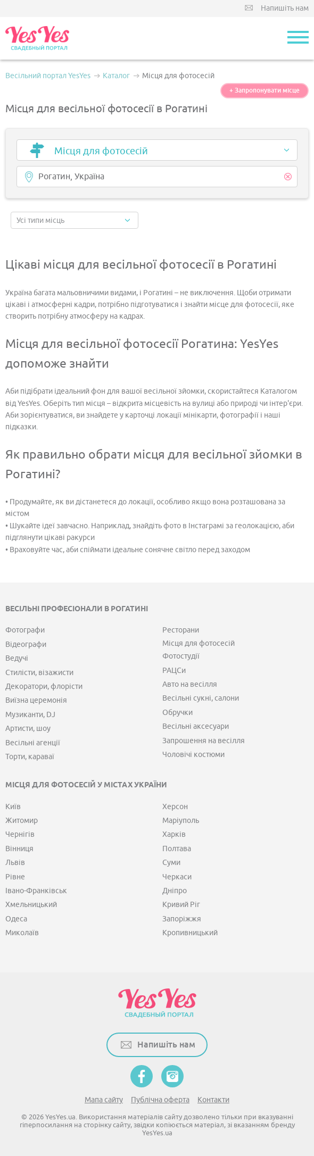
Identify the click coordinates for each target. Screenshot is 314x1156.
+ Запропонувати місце (264, 90)
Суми (171, 862)
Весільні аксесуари (195, 726)
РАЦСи (174, 670)
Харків (174, 834)
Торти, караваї (29, 756)
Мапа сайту (104, 1099)
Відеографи (25, 644)
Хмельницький (31, 904)
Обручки (177, 712)
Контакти (213, 1099)
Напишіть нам (285, 8)
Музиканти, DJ (30, 714)
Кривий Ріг (181, 904)
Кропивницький (190, 932)
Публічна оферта (160, 1099)
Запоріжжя (181, 919)
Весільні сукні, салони (200, 698)
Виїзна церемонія (36, 700)
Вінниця (19, 848)
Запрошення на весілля (203, 740)
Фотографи (25, 630)
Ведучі (16, 658)
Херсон (175, 806)
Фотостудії (181, 656)
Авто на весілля (189, 684)
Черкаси (177, 876)
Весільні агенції (32, 742)
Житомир (21, 820)
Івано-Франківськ (36, 890)
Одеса (16, 919)
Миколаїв (22, 932)
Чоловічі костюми (193, 754)
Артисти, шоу (28, 728)
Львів (15, 862)
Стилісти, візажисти (39, 672)
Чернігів (20, 834)
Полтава (176, 848)
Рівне (15, 876)
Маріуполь (180, 820)
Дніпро (174, 890)
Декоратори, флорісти (43, 686)
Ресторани (180, 630)
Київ (13, 806)
